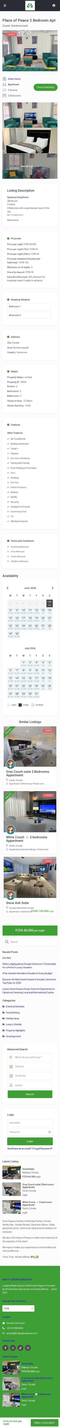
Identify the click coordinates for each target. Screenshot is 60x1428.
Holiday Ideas (12, 1018)
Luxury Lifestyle (14, 1024)
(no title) (6, 958)
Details (12, 371)
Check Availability (45, 87)
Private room (38, 783)
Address (13, 337)
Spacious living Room (18, 197)
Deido (12, 780)
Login (30, 1141)
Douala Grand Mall (17, 908)
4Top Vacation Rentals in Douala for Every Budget (27, 973)
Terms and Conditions (20, 541)
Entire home (14, 78)
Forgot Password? (42, 1148)
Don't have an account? (19, 1148)
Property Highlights (15, 1030)
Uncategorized (13, 1036)
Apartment (13, 84)
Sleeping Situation (18, 299)
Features (13, 425)
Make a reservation (45, 1422)
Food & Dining (13, 1012)
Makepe (26, 1172)
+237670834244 (15, 1328)
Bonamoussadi (19, 25)
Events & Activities (15, 1006)
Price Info (14, 238)
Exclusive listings (28, 849)
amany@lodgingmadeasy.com (22, 1333)
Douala (6, 25)
